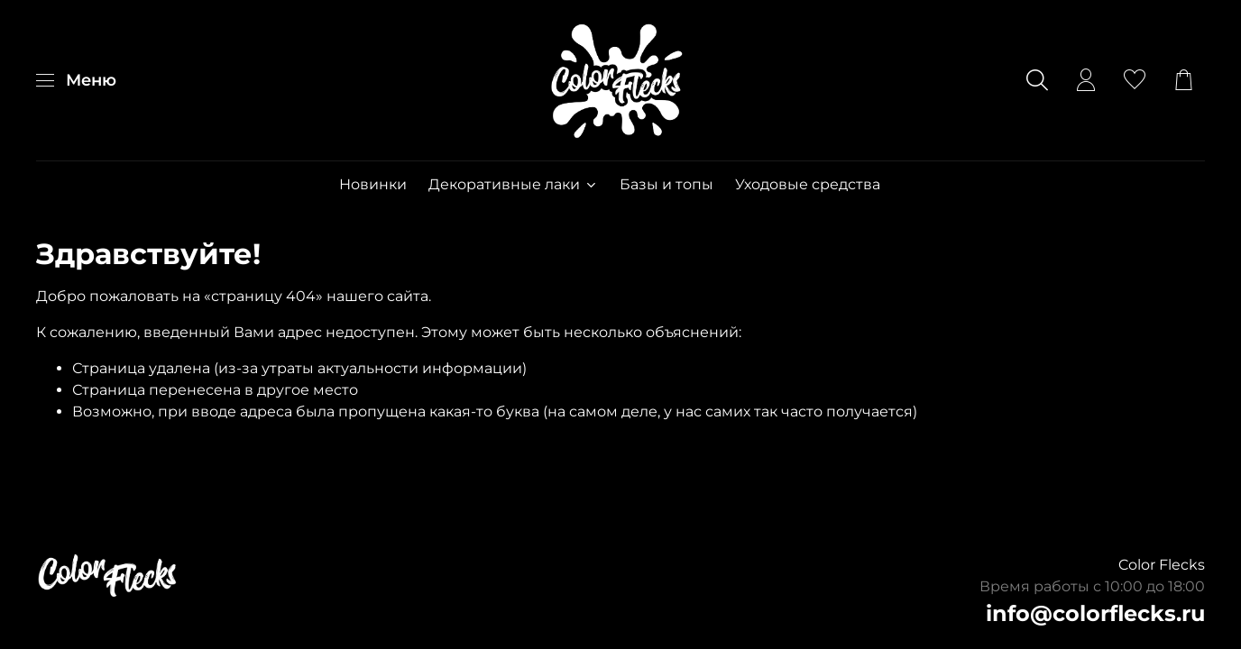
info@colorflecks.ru (1095, 613)
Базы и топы (666, 184)
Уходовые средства (807, 184)
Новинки (373, 184)
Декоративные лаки (512, 184)
